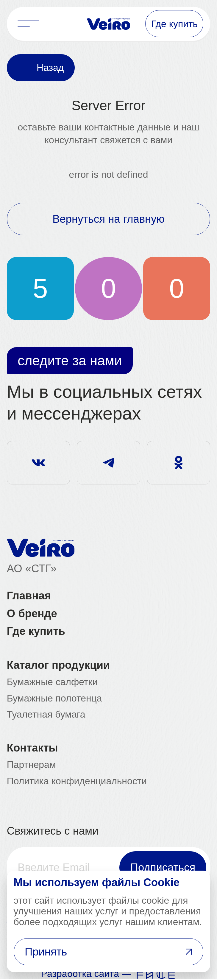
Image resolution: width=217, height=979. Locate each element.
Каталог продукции (58, 665)
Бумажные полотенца (54, 698)
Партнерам (31, 765)
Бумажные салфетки (52, 682)
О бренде (32, 613)
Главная (29, 595)
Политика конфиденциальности (77, 781)
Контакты (32, 748)
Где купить (36, 631)
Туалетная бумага (46, 714)
